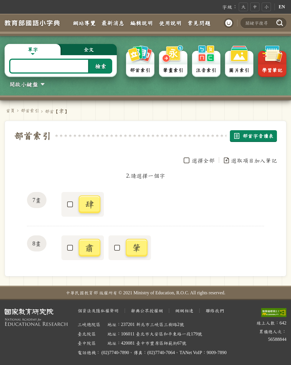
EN (282, 6)
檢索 (100, 66)
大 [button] (243, 6)
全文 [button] (89, 49)
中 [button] (255, 6)
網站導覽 (84, 23)
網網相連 (184, 310)
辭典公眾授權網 (147, 310)
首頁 (10, 110)
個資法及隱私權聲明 (98, 310)
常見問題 (198, 23)
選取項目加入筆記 (250, 160)
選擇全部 (203, 160)
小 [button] (266, 6)
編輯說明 (141, 23)
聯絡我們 (214, 310)
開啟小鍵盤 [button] (23, 84)
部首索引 (30, 110)
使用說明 (170, 23)
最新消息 (112, 23)
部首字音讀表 (253, 135)
